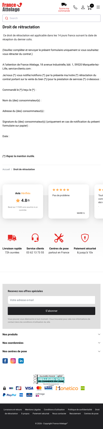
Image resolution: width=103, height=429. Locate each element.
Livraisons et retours (13, 409)
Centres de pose (59, 248)
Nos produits (51, 334)
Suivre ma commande (64, 9)
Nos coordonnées (51, 342)
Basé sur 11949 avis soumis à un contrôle (23, 208)
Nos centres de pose (51, 351)
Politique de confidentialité (80, 409)
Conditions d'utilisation (54, 409)
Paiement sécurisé (85, 248)
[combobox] (51, 18)
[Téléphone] (76, 7)
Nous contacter (59, 413)
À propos (25, 413)
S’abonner (51, 310)
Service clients (35, 248)
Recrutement (75, 413)
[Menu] (98, 7)
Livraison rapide (12, 248)
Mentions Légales (33, 409)
